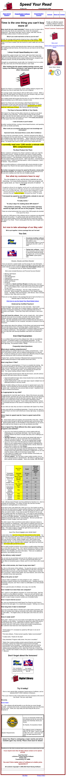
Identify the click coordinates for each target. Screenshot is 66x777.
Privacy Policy (41, 775)
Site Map (24, 775)
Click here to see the (23, 301)
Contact (62, 14)
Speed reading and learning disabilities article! (55, 46)
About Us (56, 14)
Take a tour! (54, 43)
